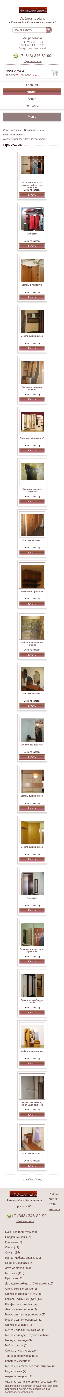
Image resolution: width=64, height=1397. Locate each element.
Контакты (32, 105)
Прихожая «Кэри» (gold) (32, 438)
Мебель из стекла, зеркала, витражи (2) (30, 1366)
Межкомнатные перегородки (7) (25, 1314)
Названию (31, 130)
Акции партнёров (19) (18, 1376)
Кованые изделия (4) (18, 1360)
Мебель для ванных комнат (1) (24, 1330)
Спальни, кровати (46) (19, 1262)
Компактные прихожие (32, 745)
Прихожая (32, 234)
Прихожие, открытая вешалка (32, 388)
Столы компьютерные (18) (21, 1288)
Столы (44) (12, 1247)
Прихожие (32, 898)
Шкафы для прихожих (32, 796)
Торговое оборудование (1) (22, 1355)
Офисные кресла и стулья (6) (23, 1293)
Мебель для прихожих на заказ (32, 643)
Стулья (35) (12, 1252)
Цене (42, 130)
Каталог (32, 92)
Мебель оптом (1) (16, 1345)
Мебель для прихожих (32, 336)
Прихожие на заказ (32, 540)
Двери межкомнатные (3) (21, 1309)
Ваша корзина (15, 71)
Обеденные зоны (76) (18, 1237)
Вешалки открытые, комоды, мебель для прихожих (32, 185)
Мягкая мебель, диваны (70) (23, 1257)
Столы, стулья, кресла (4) (21, 1350)
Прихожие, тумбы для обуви (32, 1001)
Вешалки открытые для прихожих (32, 950)
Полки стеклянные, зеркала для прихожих (32, 1103)
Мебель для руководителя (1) (23, 1319)
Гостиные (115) (14, 1273)
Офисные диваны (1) (18, 1324)
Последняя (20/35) (32, 1179)
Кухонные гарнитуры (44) (21, 1231)
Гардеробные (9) (15, 1371)
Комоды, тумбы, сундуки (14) (23, 1299)
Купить (32, 195)
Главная (32, 85)
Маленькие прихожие (32, 591)
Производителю (14, 134)
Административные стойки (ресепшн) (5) (31, 1381)
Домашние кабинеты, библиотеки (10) (29, 1283)
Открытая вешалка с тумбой (32, 490)
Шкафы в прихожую (32, 285)
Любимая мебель (12, 139)
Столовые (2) (13, 1242)
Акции (32, 98)
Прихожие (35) (14, 1278)
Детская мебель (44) (18, 1268)
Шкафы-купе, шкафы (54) (21, 1304)
